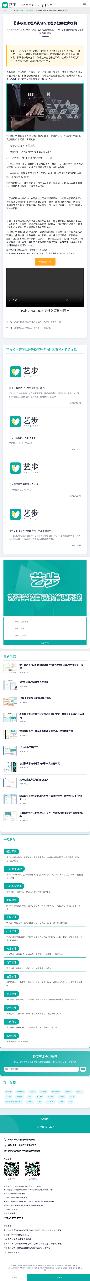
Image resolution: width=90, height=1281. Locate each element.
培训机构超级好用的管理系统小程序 (27, 388)
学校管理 (29, 1102)
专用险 (72, 1097)
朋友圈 (61, 1102)
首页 (10, 11)
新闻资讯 (30, 11)
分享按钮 (45, 36)
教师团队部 (20, 1091)
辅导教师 (19, 1097)
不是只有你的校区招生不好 (22, 438)
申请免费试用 (45, 262)
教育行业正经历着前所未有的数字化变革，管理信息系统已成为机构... (29, 1202)
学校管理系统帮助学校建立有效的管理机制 (32, 328)
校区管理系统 (19, 79)
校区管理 (15, 136)
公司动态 (16, 1186)
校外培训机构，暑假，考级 (13, 1102)
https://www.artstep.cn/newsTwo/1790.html (24, 253)
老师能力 (50, 1097)
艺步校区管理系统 (69, 30)
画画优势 (8, 1097)
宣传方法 (61, 1097)
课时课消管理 (56, 1091)
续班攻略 (8, 1091)
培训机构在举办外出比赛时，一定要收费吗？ (31, 531)
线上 (30, 1097)
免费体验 (58, 1277)
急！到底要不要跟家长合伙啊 (23, 484)
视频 (39, 1186)
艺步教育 (7, 1186)
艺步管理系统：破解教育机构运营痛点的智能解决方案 (24, 1205)
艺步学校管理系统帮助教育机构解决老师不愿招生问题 (37, 322)
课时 (40, 1102)
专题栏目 (32, 1186)
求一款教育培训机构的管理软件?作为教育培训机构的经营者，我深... (29, 1190)
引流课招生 (50, 1102)
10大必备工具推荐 (10, 1209)
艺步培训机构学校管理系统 (44, 1268)
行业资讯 (19, 11)
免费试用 (45, 642)
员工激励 (43, 1091)
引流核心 (32, 1091)
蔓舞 (70, 1102)
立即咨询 (13, 1277)
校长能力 (39, 1097)
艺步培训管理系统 (46, 30)
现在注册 (64, 242)
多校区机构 (46, 33)
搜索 (83, 1069)
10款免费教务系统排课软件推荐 (15, 1198)
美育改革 (79, 1091)
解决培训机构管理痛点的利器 (14, 1194)
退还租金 (68, 1091)
